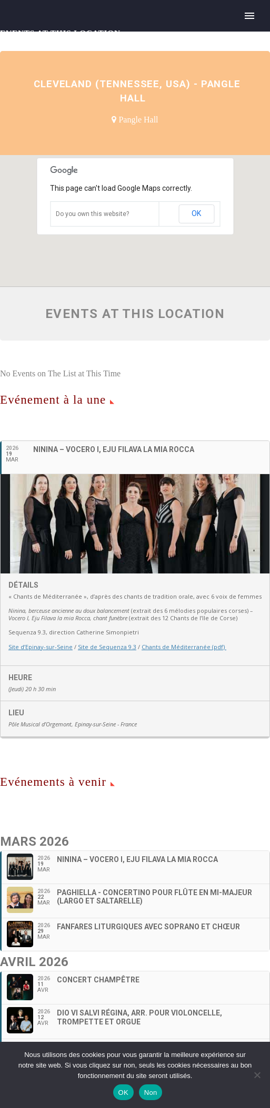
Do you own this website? (92, 214)
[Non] (257, 1075)
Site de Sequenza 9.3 (107, 647)
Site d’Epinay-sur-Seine (40, 647)
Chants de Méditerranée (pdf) (184, 647)
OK (196, 213)
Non (150, 1092)
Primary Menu (249, 16)
